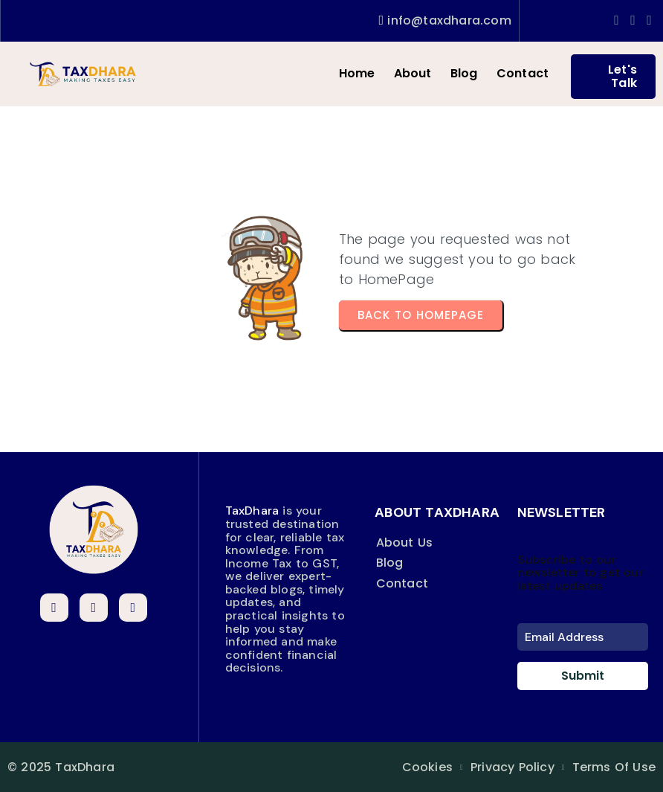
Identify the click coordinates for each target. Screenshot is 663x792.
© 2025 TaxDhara (60, 767)
